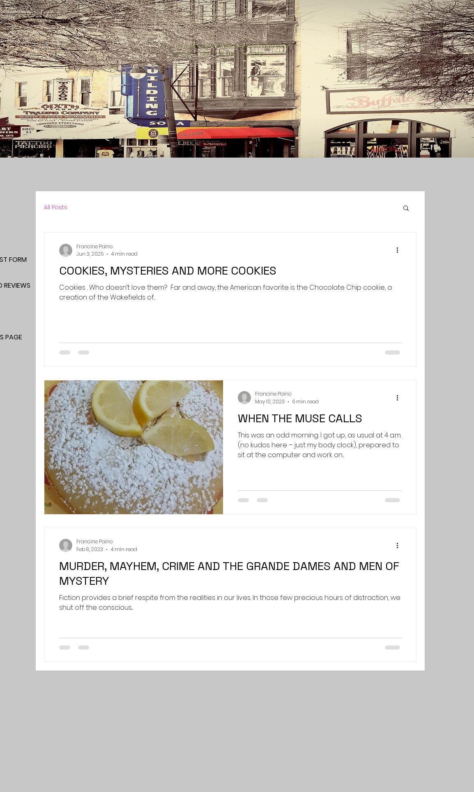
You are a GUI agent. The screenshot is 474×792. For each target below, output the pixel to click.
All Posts (55, 207)
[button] (406, 208)
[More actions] (400, 250)
